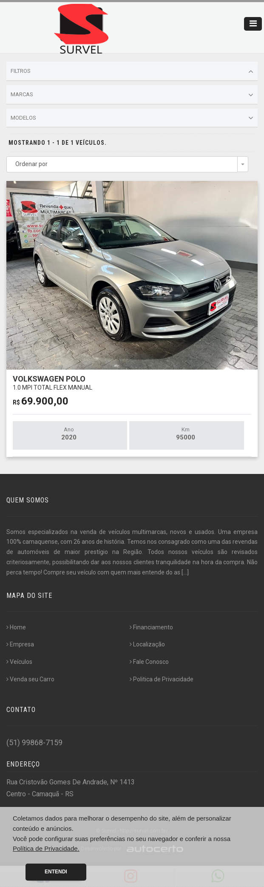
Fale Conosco (149, 661)
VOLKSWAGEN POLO (52, 382)
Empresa (20, 644)
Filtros (132, 71)
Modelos (132, 118)
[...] (185, 572)
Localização (147, 644)
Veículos (19, 661)
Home (16, 627)
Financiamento (151, 627)
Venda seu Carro (30, 679)
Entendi (56, 872)
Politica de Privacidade (161, 679)
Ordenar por (31, 164)
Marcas (132, 95)
